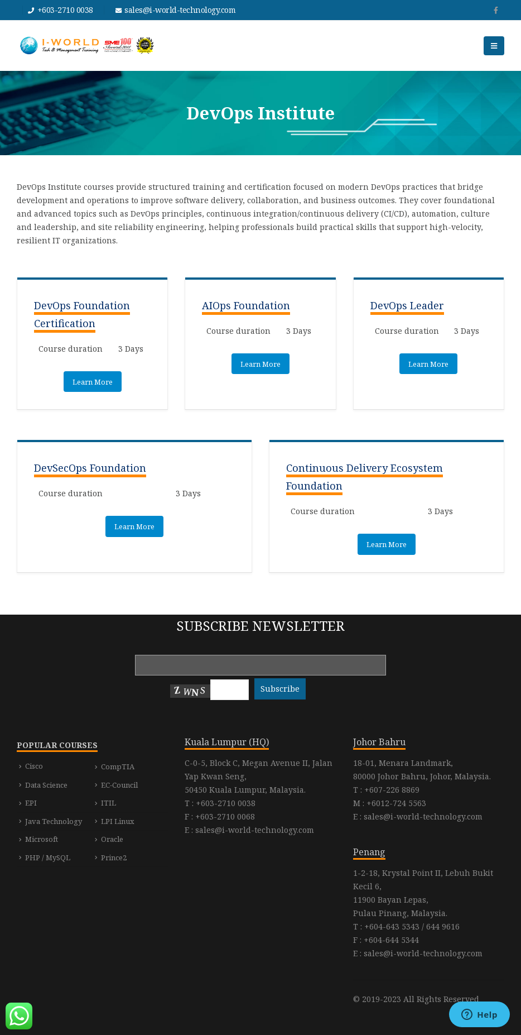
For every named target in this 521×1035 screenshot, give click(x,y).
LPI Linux (117, 821)
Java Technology (53, 821)
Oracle (112, 839)
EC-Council (119, 785)
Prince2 (114, 857)
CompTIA (117, 766)
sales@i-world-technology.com (179, 9)
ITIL (108, 803)
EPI (31, 803)
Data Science (46, 785)
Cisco (34, 766)
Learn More (93, 382)
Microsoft (41, 839)
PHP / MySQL (47, 857)
